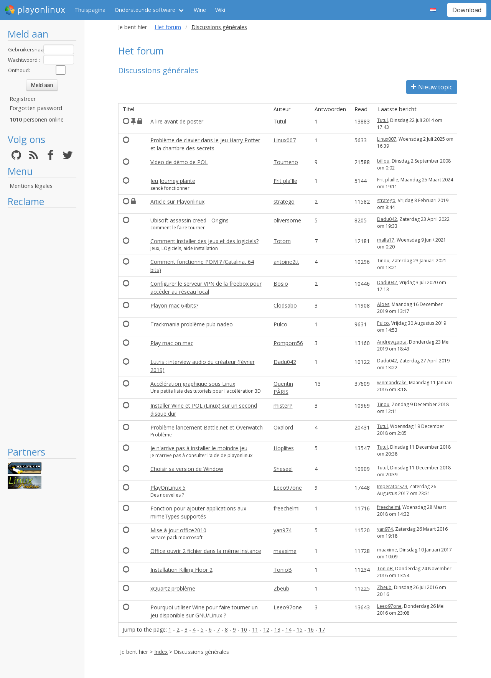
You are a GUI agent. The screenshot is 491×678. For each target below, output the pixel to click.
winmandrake (392, 382)
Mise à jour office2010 (178, 530)
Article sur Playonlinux (177, 201)
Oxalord (283, 427)
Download (466, 10)
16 (311, 629)
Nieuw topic (431, 87)
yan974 (283, 530)
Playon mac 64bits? (174, 305)
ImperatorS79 (392, 486)
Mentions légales (31, 185)
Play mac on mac (171, 343)
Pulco (280, 324)
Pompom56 (288, 343)
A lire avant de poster (176, 121)
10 (244, 629)
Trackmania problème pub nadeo (191, 324)
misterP (283, 405)
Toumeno (286, 162)
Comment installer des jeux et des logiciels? (204, 241)
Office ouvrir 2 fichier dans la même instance (205, 551)
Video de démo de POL (179, 162)
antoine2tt (286, 261)
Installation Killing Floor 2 (181, 569)
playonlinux (35, 10)
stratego (284, 201)
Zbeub (281, 588)
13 (277, 629)
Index (161, 651)
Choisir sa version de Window (186, 468)
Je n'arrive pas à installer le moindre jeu (198, 448)
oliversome (287, 220)
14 (288, 629)
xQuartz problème (172, 588)
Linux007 (285, 140)
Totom (282, 241)
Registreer (23, 98)
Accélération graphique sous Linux (192, 383)
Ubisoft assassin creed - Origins (189, 220)
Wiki (220, 9)
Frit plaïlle (285, 180)
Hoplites (284, 448)
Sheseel (283, 468)
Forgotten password (36, 108)
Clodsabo (285, 305)
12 (266, 629)
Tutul (280, 121)
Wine (200, 9)
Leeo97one (288, 487)
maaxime (285, 551)
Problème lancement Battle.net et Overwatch (206, 427)
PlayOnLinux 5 (168, 487)
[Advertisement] (42, 327)
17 (322, 629)
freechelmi (287, 508)
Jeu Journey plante (172, 180)
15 (300, 629)
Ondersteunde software (145, 9)
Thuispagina (89, 9)
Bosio (281, 283)
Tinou (383, 260)
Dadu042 (387, 219)
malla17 (385, 240)
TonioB (283, 569)
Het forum (168, 27)
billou (383, 161)
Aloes (383, 304)
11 (255, 629)
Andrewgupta (392, 342)
